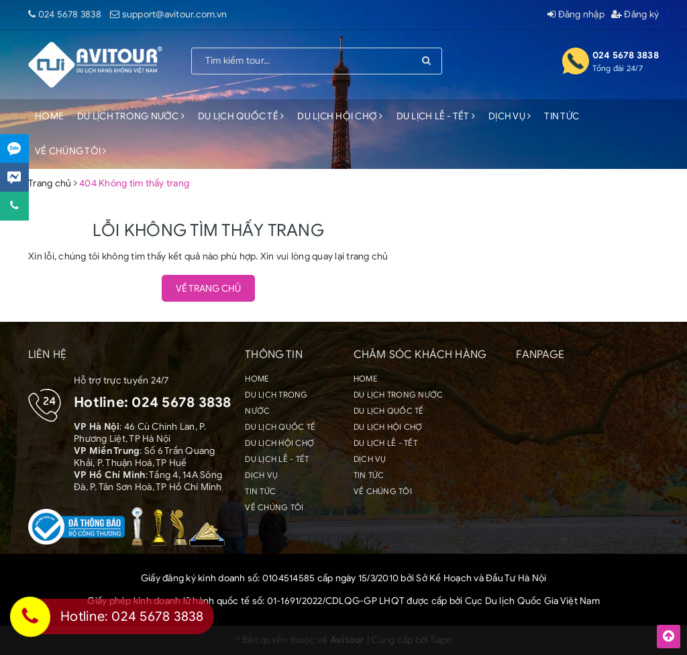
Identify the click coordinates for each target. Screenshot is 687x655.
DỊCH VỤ (509, 116)
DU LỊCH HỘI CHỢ (339, 116)
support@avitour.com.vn (174, 14)
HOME (49, 116)
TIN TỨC (561, 116)
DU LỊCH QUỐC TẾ (241, 116)
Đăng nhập (575, 14)
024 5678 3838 (69, 14)
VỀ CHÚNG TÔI (71, 151)
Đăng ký (635, 14)
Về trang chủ (208, 288)
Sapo (441, 640)
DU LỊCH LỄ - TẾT (436, 116)
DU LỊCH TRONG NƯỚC (130, 116)
